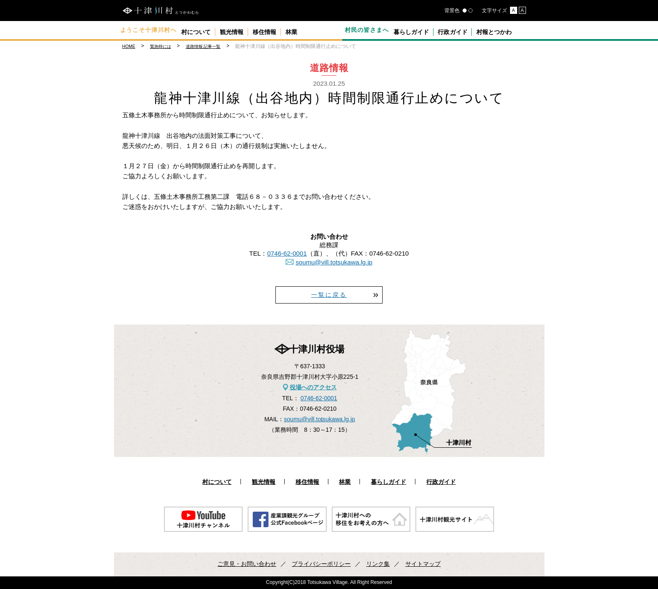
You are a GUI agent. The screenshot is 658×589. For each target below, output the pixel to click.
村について (200, 29)
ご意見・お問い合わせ (246, 563)
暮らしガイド (415, 29)
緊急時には (160, 46)
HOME (128, 46)
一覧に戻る (329, 294)
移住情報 (286, 29)
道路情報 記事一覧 (203, 46)
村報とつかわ (513, 29)
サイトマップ (423, 563)
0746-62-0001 (287, 253)
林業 (320, 29)
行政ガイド (464, 29)
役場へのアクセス (313, 387)
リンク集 (378, 563)
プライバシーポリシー (321, 563)
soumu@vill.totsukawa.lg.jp (334, 262)
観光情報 (244, 29)
